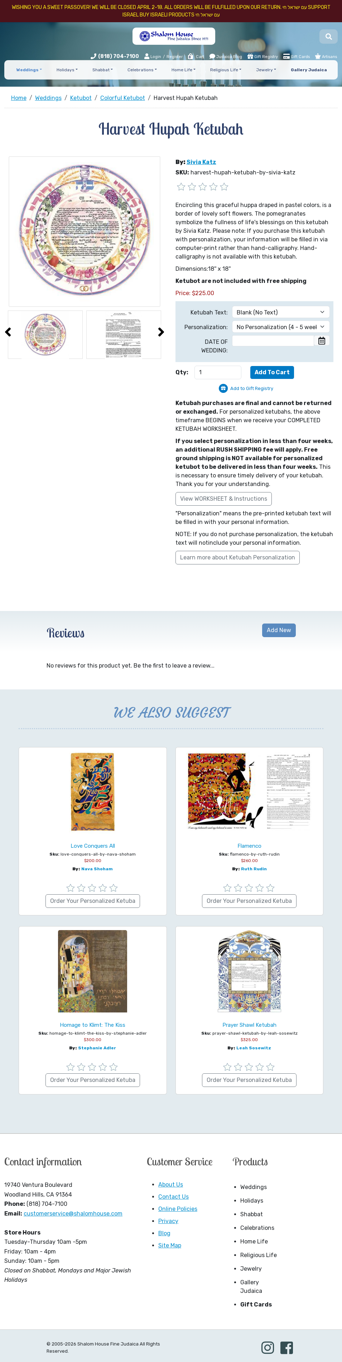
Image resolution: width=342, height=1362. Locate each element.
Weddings (253, 1187)
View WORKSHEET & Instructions (223, 498)
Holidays (251, 1200)
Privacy (168, 1221)
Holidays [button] (65, 69)
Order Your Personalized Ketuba (92, 900)
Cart (195, 57)
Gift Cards (296, 56)
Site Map (169, 1245)
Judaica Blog (225, 56)
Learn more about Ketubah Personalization (237, 557)
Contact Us (173, 1196)
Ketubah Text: (209, 312)
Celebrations (257, 1227)
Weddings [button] (27, 69)
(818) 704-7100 (118, 56)
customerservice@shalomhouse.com (73, 1213)
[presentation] (8, 332)
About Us (170, 1184)
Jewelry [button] (264, 69)
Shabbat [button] (101, 69)
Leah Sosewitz (253, 1047)
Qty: (181, 372)
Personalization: (206, 327)
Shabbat (251, 1214)
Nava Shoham (97, 868)
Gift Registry (262, 56)
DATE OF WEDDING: (214, 346)
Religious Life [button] (224, 69)
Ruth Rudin (254, 868)
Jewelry (251, 1268)
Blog (164, 1233)
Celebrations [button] (140, 69)
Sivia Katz (201, 162)
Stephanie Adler (97, 1047)
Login (152, 56)
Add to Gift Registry (251, 388)
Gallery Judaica (251, 1286)
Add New (279, 630)
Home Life (254, 1241)
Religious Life (258, 1255)
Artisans (326, 56)
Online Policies (177, 1208)
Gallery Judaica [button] (309, 69)
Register (175, 56)
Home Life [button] (182, 69)
